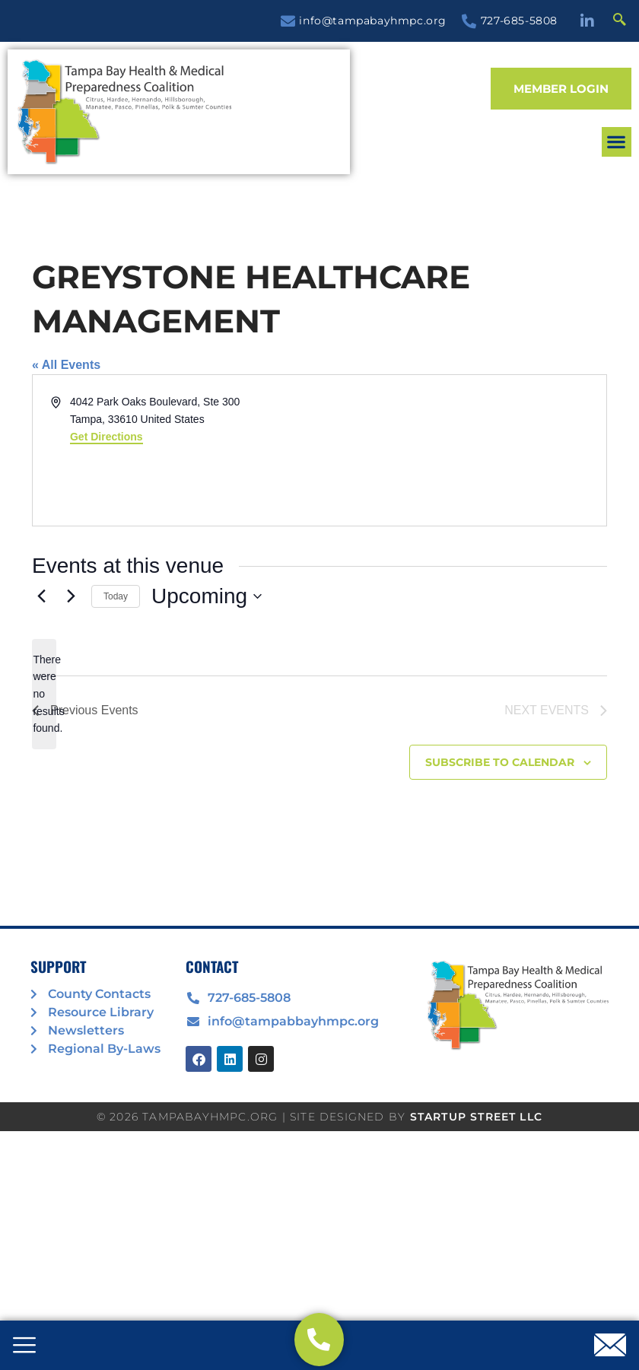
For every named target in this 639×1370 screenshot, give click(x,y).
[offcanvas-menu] (24, 1346)
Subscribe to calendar (499, 762)
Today (115, 596)
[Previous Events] (41, 596)
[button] (616, 142)
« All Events (66, 364)
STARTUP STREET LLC (476, 1117)
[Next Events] (71, 596)
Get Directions (106, 437)
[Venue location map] (461, 450)
